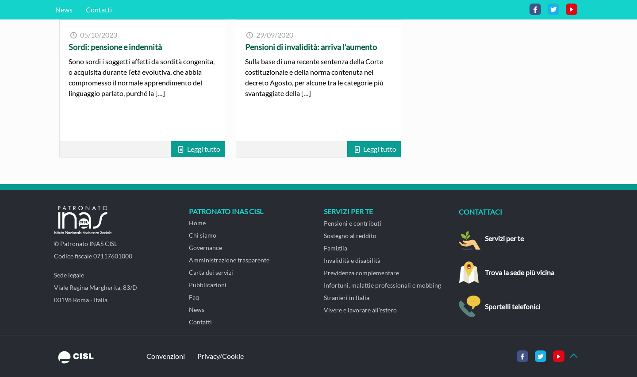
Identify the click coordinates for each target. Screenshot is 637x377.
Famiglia (335, 248)
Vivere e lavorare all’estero (360, 310)
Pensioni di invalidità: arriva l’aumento (311, 47)
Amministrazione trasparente (229, 260)
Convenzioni (165, 356)
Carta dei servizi (211, 272)
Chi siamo (202, 235)
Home (197, 223)
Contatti (99, 9)
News (64, 9)
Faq (194, 297)
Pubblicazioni (207, 285)
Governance (205, 247)
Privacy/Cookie (220, 356)
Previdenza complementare (361, 273)
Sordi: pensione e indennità (115, 47)
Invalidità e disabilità (352, 260)
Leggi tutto (203, 149)
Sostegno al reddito (350, 235)
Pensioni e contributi (352, 223)
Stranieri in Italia (346, 297)
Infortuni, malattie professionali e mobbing (382, 285)
